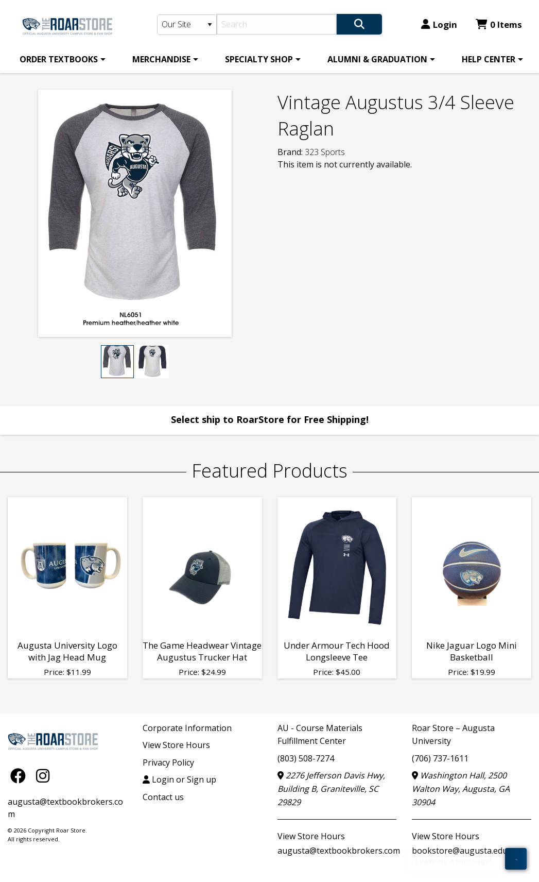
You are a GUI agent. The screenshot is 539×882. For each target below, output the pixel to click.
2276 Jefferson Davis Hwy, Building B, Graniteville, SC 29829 (331, 788)
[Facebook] (20, 775)
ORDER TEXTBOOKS (59, 59)
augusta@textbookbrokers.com (338, 850)
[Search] (277, 24)
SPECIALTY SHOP (259, 59)
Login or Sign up (179, 779)
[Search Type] (186, 24)
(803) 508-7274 (305, 758)
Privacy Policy (168, 762)
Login (439, 24)
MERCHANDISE (161, 59)
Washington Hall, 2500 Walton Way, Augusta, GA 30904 (461, 788)
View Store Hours (176, 745)
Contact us (163, 797)
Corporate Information (187, 728)
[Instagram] (42, 775)
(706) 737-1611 (440, 758)
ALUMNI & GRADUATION (377, 59)
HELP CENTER (488, 59)
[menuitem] (60, 59)
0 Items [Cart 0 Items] (499, 24)
